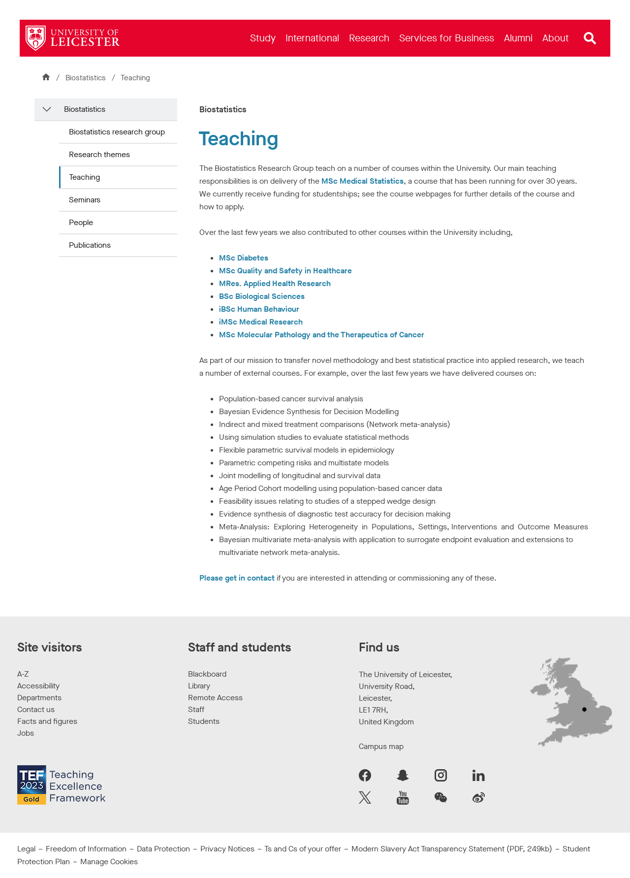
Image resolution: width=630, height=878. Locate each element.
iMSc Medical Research (261, 322)
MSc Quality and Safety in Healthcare (285, 270)
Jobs (25, 733)
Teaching (84, 177)
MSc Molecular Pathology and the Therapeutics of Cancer (321, 334)
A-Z (23, 674)
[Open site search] (590, 38)
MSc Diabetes (243, 258)
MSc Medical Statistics (361, 181)
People (81, 222)
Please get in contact (237, 578)
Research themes (99, 154)
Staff (196, 709)
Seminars (84, 200)
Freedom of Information (86, 849)
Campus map (381, 746)
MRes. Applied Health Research (275, 283)
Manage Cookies (109, 861)
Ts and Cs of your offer (302, 849)
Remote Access (215, 697)
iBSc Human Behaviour (259, 309)
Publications (90, 245)
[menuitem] (263, 38)
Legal (26, 849)
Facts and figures (47, 721)
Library (199, 686)
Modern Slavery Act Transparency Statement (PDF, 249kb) (451, 849)
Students (204, 721)
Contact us (36, 709)
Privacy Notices (227, 849)
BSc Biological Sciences (262, 296)
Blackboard (207, 674)
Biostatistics (86, 78)
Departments (39, 697)
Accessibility (38, 686)
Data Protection (163, 849)
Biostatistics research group (117, 132)
